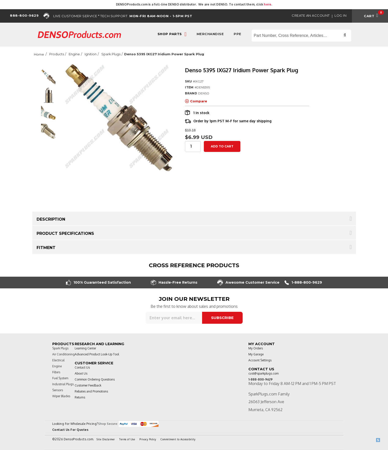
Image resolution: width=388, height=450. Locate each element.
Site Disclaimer (106, 439)
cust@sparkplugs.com (263, 373)
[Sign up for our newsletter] (174, 318)
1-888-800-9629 (303, 282)
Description (51, 219)
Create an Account (311, 15)
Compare (196, 101)
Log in (340, 15)
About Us (81, 373)
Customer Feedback (88, 385)
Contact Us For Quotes (70, 430)
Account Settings (260, 360)
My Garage (256, 354)
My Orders (255, 348)
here (267, 4)
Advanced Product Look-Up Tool (97, 354)
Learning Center (85, 348)
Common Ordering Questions (95, 379)
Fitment (46, 247)
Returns (80, 397)
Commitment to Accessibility (178, 439)
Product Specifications (65, 233)
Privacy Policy (147, 439)
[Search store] (301, 36)
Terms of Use (127, 439)
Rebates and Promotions (91, 391)
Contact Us (82, 367)
